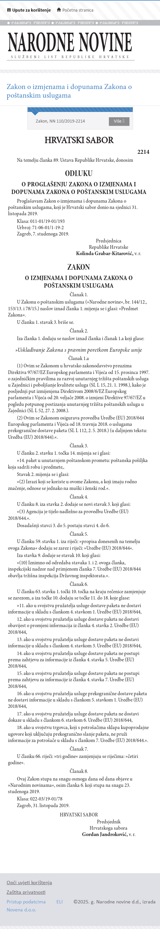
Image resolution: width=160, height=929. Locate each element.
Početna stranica (78, 10)
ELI (59, 902)
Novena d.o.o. (21, 910)
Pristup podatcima (26, 902)
